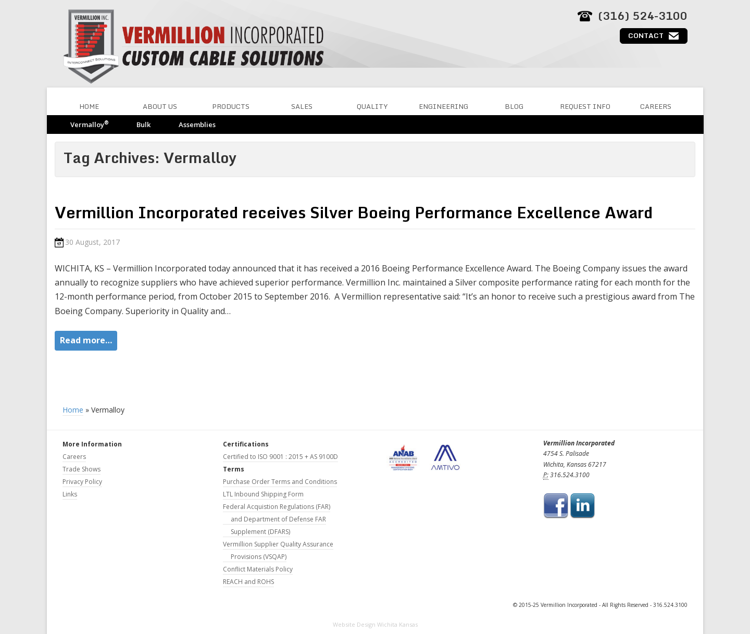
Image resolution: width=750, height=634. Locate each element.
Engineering (443, 106)
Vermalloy (89, 124)
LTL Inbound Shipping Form (263, 494)
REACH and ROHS (248, 581)
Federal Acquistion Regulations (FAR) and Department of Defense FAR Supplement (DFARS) (276, 519)
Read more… (86, 340)
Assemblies (197, 124)
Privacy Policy (82, 481)
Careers (655, 106)
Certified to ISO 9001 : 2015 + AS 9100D (280, 456)
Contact (646, 35)
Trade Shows (82, 469)
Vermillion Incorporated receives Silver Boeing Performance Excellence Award (354, 212)
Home (89, 106)
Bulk (143, 124)
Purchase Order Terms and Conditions (280, 481)
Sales (301, 106)
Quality (372, 106)
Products (230, 106)
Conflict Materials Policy (258, 569)
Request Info (585, 106)
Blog (514, 106)
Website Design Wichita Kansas (375, 624)
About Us (160, 106)
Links (70, 494)
